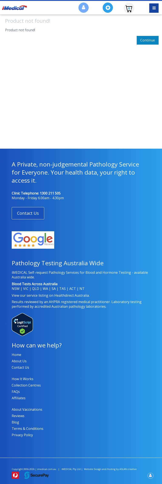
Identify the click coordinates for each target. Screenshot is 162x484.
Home (16, 354)
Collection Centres (26, 385)
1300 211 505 (50, 193)
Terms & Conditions (27, 428)
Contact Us (28, 213)
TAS (62, 288)
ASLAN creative (128, 469)
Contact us (20, 367)
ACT (72, 288)
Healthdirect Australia (71, 295)
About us (19, 361)
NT (82, 288)
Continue (147, 40)
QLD (35, 288)
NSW (16, 288)
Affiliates (19, 398)
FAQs (16, 391)
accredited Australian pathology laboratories (70, 306)
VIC (25, 288)
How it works (22, 379)
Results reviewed (25, 301)
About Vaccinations (27, 409)
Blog (15, 422)
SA (54, 288)
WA (45, 288)
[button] (28, 213)
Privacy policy (22, 435)
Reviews (18, 415)
